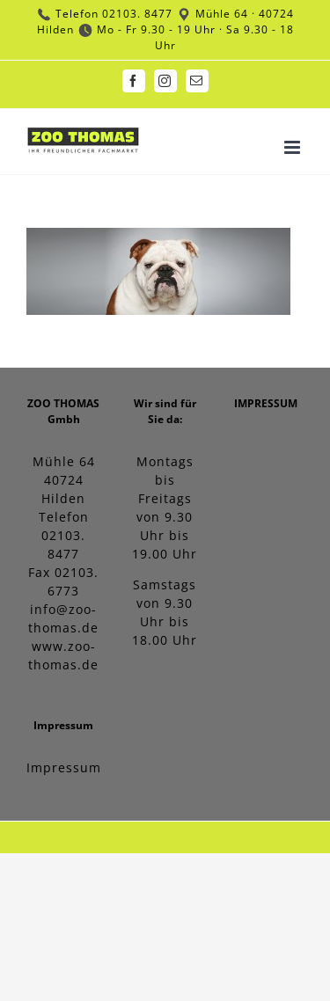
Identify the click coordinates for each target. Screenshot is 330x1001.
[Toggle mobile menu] (294, 147)
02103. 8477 (137, 13)
